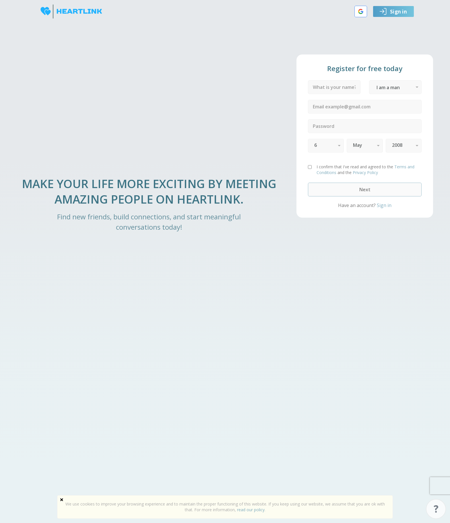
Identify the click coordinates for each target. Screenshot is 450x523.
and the (365, 169)
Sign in (393, 11)
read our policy (251, 509)
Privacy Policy (365, 172)
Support (436, 509)
